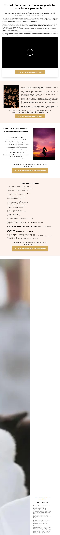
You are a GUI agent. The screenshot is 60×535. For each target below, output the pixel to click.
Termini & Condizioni (16, 483)
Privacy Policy (9, 483)
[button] (27, 421)
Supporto (4, 483)
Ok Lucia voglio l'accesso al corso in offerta (30, 72)
